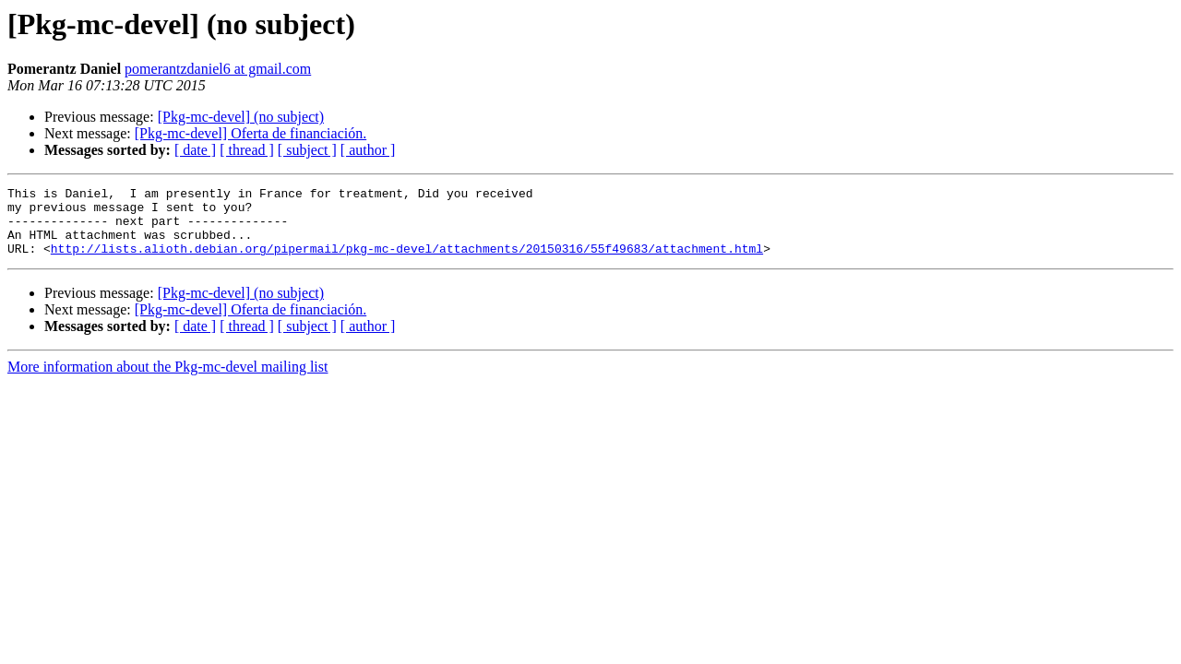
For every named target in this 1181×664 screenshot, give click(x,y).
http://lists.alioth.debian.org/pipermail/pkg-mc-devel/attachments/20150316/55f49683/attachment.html (407, 262)
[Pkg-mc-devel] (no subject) (241, 117)
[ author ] (368, 150)
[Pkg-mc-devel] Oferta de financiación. (250, 133)
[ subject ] (307, 150)
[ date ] (195, 150)
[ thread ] (247, 150)
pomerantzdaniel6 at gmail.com (218, 69)
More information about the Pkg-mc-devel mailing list (167, 380)
